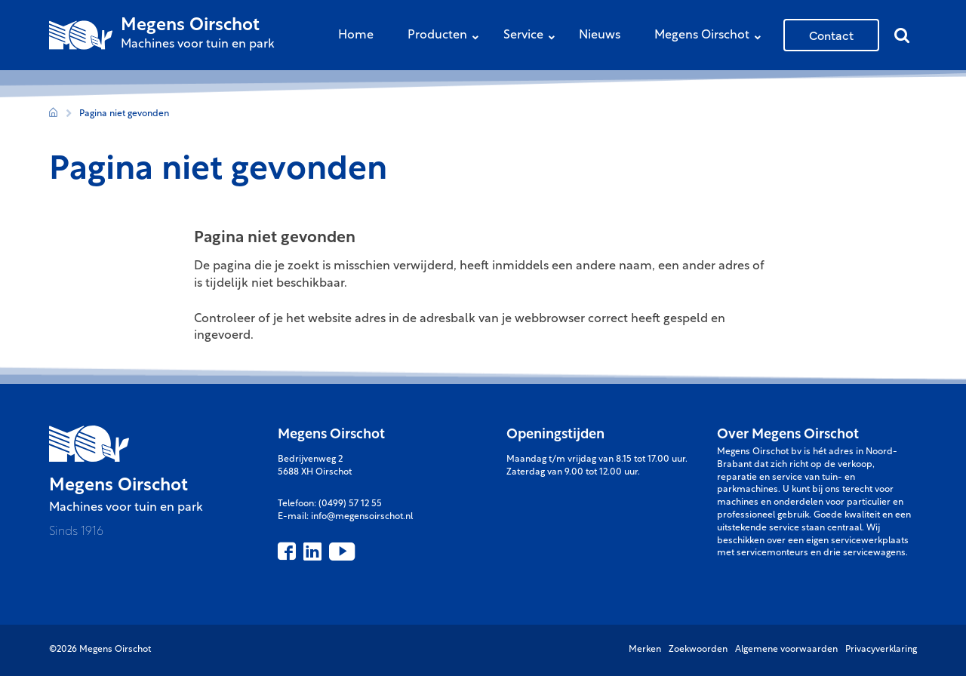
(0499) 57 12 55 (350, 504)
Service (532, 36)
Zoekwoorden (698, 649)
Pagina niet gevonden (124, 113)
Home (356, 35)
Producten (447, 36)
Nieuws (599, 35)
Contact (831, 34)
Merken (645, 649)
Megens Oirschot (711, 36)
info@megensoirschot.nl (362, 516)
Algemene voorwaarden (786, 649)
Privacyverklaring (881, 649)
